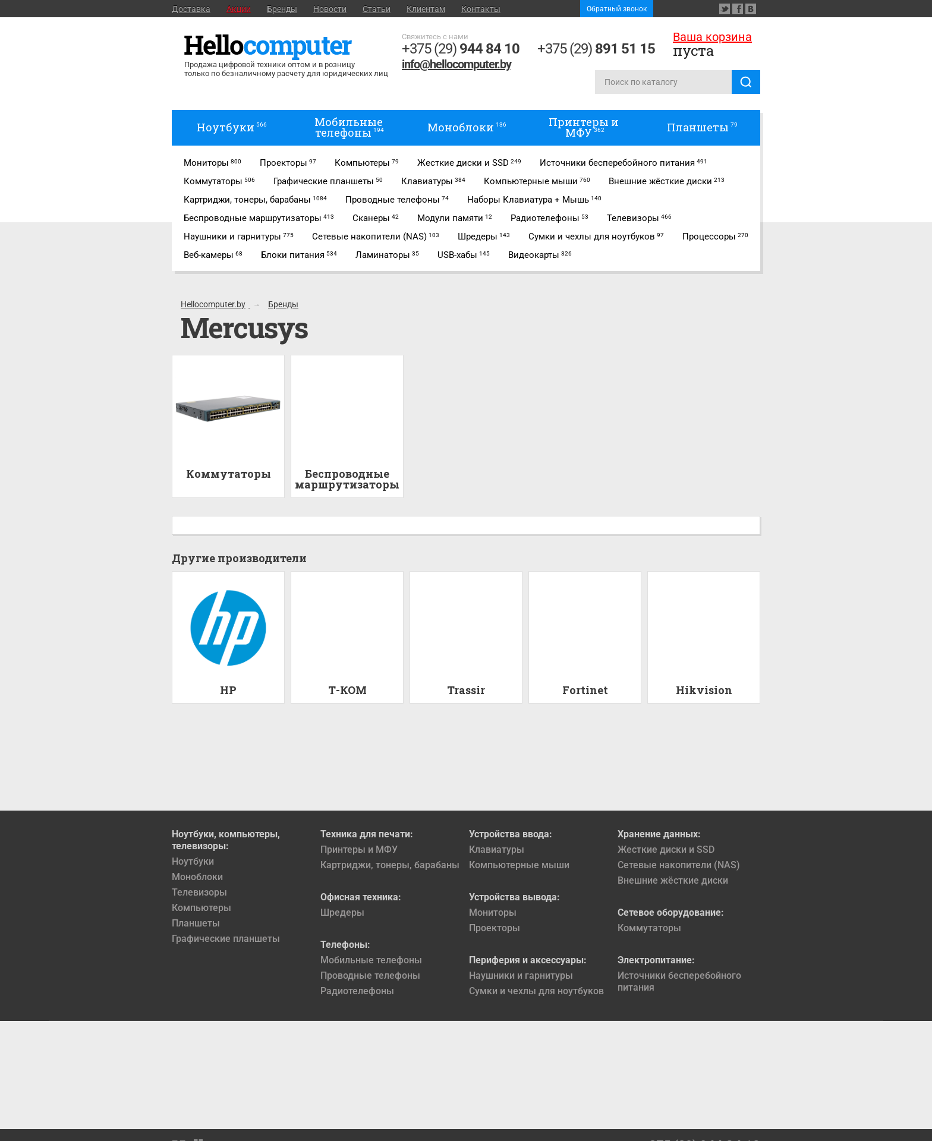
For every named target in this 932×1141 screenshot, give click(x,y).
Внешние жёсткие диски (673, 880)
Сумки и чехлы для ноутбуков (536, 991)
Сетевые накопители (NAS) (679, 865)
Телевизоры (199, 892)
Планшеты (196, 923)
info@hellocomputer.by (456, 64)
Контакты (480, 9)
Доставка (191, 9)
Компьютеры (201, 907)
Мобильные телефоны (371, 960)
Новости (330, 9)
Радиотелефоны (357, 991)
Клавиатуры (496, 849)
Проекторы (494, 928)
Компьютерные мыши (519, 865)
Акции (238, 9)
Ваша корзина (712, 37)
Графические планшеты (226, 938)
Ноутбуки (193, 861)
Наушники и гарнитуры (521, 975)
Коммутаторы (649, 928)
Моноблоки (197, 876)
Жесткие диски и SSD (666, 849)
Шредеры (342, 912)
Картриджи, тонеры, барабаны (389, 865)
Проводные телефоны (370, 975)
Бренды (282, 9)
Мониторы (493, 912)
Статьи (377, 9)
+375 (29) (460, 49)
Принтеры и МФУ (359, 849)
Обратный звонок (617, 9)
